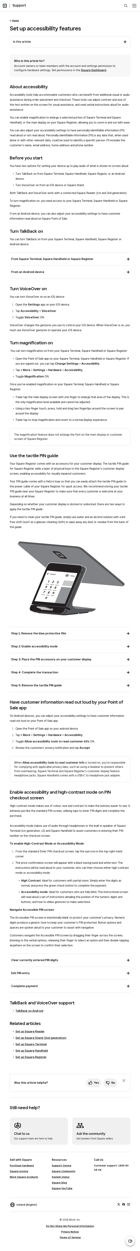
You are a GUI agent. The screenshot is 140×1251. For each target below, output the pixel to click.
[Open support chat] (130, 1241)
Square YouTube (62, 1188)
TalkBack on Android (29, 1011)
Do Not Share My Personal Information (70, 1226)
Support (19, 5)
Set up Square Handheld (31, 1050)
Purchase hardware (22, 1165)
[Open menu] (134, 5)
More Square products (24, 1177)
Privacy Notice (70, 1231)
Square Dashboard (93, 70)
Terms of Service (70, 1237)
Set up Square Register (31, 1057)
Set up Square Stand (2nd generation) (40, 1038)
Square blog (59, 1182)
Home (15, 20)
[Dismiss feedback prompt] (124, 1080)
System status (61, 1177)
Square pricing (19, 1171)
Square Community (63, 1171)
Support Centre (61, 1165)
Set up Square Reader (30, 1031)
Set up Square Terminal (31, 1044)
